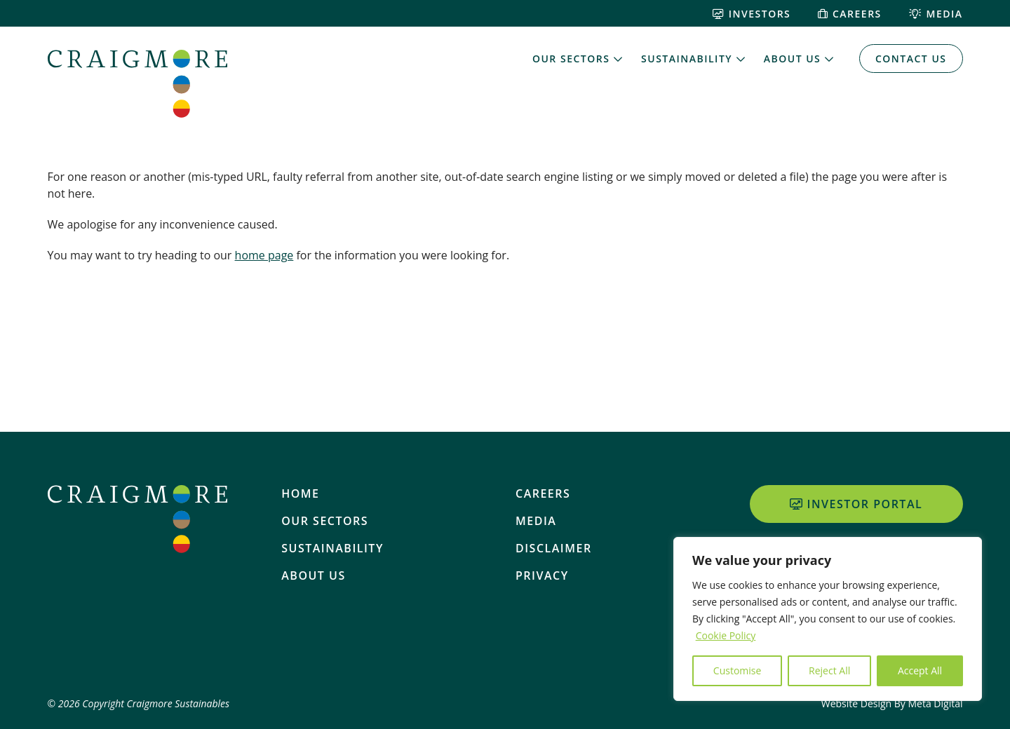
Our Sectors (571, 58)
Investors (751, 13)
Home (300, 493)
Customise (737, 670)
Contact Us (911, 58)
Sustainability (686, 58)
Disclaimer (554, 548)
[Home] (137, 84)
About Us (792, 58)
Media (936, 13)
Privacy (542, 575)
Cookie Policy (726, 635)
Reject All (829, 670)
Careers (849, 13)
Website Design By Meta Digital (892, 703)
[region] (827, 619)
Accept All (920, 670)
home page (264, 255)
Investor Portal (856, 504)
